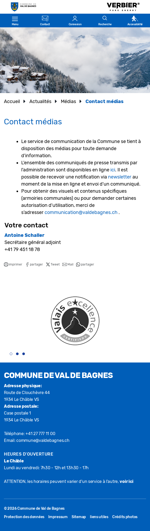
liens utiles (99, 517)
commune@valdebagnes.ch (42, 440)
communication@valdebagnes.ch (81, 212)
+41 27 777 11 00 (40, 433)
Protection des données (24, 517)
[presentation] (128, 356)
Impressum (58, 517)
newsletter (119, 177)
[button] (13, 264)
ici (112, 170)
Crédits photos (124, 517)
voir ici (126, 481)
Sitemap (79, 517)
